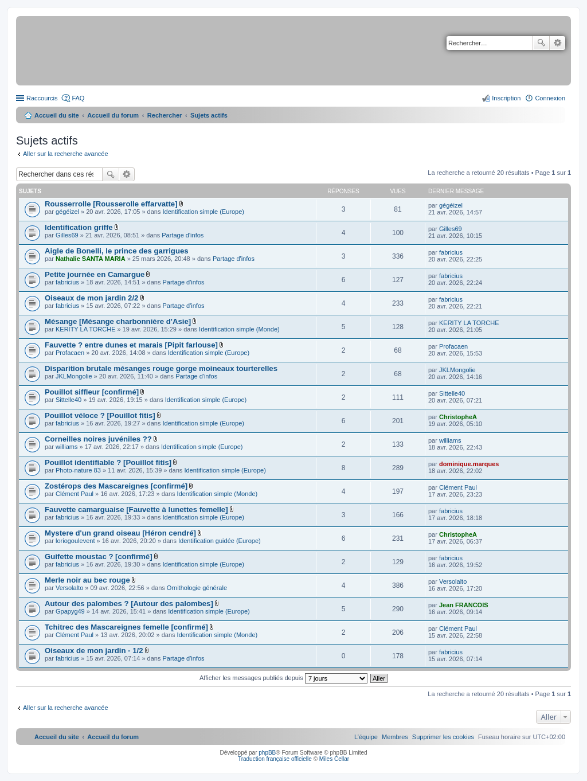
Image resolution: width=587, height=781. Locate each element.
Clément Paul (74, 493)
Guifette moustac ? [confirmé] (98, 556)
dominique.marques (469, 463)
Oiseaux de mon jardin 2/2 (91, 298)
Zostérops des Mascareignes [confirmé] (116, 486)
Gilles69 (67, 235)
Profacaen (70, 352)
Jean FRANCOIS (463, 605)
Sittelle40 (68, 399)
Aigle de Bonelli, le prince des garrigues (117, 251)
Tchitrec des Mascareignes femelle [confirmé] (126, 627)
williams (67, 446)
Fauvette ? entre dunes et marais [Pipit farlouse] (131, 345)
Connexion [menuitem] (550, 98)
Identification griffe (79, 227)
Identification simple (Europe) (203, 211)
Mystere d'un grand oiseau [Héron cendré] (120, 533)
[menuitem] (443, 736)
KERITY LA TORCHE (86, 329)
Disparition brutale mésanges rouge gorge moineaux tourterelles (161, 368)
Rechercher (541, 43)
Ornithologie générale (197, 587)
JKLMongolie (74, 376)
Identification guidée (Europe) (219, 540)
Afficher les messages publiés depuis (283, 677)
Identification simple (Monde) (239, 329)
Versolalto (69, 587)
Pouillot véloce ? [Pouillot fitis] (100, 415)
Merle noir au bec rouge (87, 580)
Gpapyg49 (70, 611)
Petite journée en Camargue (94, 274)
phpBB (267, 752)
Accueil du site (56, 115)
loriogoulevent (75, 540)
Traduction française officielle (275, 759)
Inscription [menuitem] (506, 98)
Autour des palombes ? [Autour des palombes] (129, 603)
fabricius (451, 252)
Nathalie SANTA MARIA (91, 258)
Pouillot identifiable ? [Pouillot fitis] (108, 462)
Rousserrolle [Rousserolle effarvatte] (111, 204)
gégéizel (67, 211)
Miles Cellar (334, 759)
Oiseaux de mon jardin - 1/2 (94, 650)
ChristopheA (458, 416)
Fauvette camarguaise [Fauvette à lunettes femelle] (136, 509)
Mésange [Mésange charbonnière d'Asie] (118, 321)
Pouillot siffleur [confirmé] (92, 392)
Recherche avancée (557, 43)
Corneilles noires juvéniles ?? (98, 439)
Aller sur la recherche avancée (65, 153)
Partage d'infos (183, 235)
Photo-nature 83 (78, 470)
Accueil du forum (113, 115)
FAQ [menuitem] (78, 98)
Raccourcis (41, 98)
